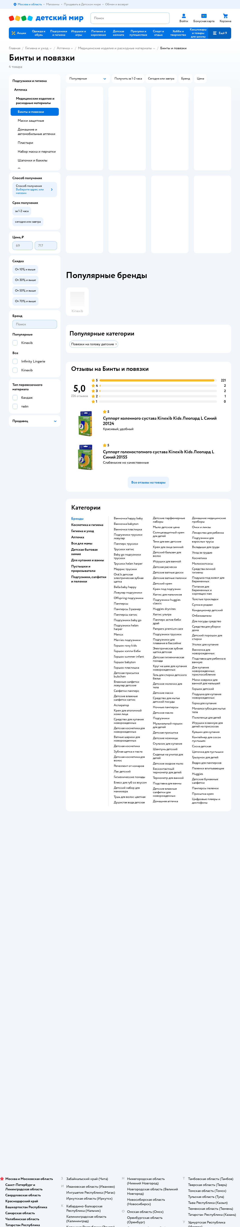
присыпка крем (203, 809)
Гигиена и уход (36, 48)
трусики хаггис (124, 564)
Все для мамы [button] (81, 558)
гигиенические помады (129, 792)
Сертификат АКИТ (93, 950)
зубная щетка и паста (128, 766)
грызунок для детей (205, 772)
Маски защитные (31, 120)
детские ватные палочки (170, 593)
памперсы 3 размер (127, 624)
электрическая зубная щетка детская (168, 665)
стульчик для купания (167, 758)
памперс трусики (126, 559)
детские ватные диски (168, 587)
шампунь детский (165, 764)
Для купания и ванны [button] (87, 575)
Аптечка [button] (77, 552)
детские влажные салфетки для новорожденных (165, 807)
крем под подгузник (167, 604)
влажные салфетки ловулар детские (126, 698)
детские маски (163, 708)
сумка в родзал (202, 620)
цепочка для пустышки (207, 767)
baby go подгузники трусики (127, 571)
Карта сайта (88, 961)
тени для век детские (167, 556)
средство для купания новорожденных (129, 736)
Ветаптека (200, 926)
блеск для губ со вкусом (130, 797)
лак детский (122, 786)
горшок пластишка (126, 683)
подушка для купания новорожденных (206, 711)
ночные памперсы (165, 722)
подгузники (161, 733)
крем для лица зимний (168, 562)
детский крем (162, 598)
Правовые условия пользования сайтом (66, 978)
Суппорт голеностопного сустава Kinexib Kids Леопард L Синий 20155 (158, 469)
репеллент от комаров (129, 781)
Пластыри (25, 142)
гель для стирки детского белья (170, 691)
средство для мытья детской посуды (166, 715)
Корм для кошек (204, 905)
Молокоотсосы (202, 578)
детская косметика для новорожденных (129, 745)
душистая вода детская (129, 817)
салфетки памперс (126, 706)
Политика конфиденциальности (95, 931)
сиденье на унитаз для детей (168, 771)
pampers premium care (168, 644)
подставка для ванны (167, 798)
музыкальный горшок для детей (168, 740)
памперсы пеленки (205, 803)
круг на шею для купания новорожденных (170, 683)
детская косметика (127, 761)
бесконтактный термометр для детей (167, 785)
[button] (219, 33)
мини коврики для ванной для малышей (206, 696)
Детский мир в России (24, 986)
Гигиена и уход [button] (82, 546)
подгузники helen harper (126, 642)
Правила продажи (92, 919)
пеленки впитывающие (208, 783)
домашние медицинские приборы (209, 535)
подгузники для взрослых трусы (203, 554)
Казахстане (48, 986)
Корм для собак (203, 915)
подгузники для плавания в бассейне (167, 656)
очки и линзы (201, 542)
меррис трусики (125, 584)
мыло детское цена (166, 542)
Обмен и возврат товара (96, 913)
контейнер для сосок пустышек (206, 754)
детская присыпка (165, 747)
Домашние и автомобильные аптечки (36, 131)
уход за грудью (202, 567)
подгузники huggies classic (167, 616)
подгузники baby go (127, 635)
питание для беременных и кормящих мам (202, 605)
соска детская (201, 761)
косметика (199, 573)
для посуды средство (206, 636)
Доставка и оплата (92, 899)
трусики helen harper (128, 578)
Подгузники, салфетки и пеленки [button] (88, 594)
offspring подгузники (128, 613)
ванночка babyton (126, 539)
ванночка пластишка (128, 544)
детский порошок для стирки (207, 652)
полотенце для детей (206, 732)
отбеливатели (201, 631)
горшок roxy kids (125, 660)
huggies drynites (164, 624)
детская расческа (165, 582)
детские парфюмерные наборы (169, 535)
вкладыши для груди (205, 562)
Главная (14, 48)
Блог (159, 938)
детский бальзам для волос (167, 569)
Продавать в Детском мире (94, 906)
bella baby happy (125, 602)
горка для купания (204, 718)
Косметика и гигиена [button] (87, 540)
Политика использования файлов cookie (95, 941)
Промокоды (88, 924)
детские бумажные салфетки (205, 796)
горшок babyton (125, 677)
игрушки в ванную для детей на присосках (207, 739)
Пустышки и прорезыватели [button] (83, 583)
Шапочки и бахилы (32, 160)
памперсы (121, 618)
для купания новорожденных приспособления (203, 686)
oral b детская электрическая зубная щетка (128, 593)
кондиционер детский (207, 625)
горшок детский (203, 704)
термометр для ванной (168, 793)
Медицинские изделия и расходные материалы (115, 48)
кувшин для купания (205, 747)
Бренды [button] (77, 533)
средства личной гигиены (203, 585)
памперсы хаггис (125, 630)
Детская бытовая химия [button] (84, 566)
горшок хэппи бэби (127, 666)
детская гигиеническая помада (168, 674)
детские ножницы (165, 753)
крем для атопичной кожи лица (128, 727)
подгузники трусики (167, 649)
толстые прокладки (205, 614)
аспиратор (121, 720)
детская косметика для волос (129, 773)
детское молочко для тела (167, 700)
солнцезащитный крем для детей (168, 549)
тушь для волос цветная (129, 812)
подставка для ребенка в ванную (209, 675)
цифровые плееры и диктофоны (206, 815)
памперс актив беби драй (167, 636)
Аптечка (63, 48)
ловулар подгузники (128, 607)
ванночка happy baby (128, 533)
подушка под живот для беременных (208, 594)
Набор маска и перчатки (37, 151)
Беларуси (65, 986)
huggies (197, 789)
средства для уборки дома (206, 643)
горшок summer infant (129, 671)
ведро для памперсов (206, 778)
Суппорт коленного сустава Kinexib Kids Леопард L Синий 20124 (160, 435)
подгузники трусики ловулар (128, 551)
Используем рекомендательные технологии (39, 982)
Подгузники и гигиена (29, 81)
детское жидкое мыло (168, 778)
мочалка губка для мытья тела (208, 725)
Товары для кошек (205, 899)
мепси (118, 649)
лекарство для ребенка (208, 548)
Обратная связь (90, 956)
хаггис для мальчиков (167, 609)
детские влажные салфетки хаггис (126, 713)
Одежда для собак (205, 920)
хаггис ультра (162, 629)
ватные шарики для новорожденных (127, 753)
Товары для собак (205, 910)
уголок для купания (205, 659)
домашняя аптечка (165, 816)
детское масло (163, 728)
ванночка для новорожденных (203, 666)
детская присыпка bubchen (126, 689)
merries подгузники (127, 655)
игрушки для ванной (167, 576)
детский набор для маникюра (127, 804)
